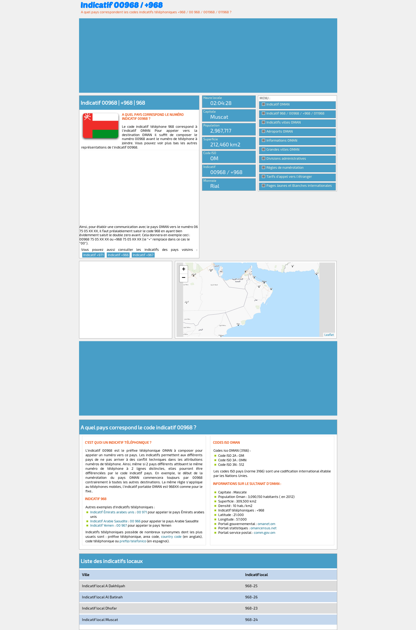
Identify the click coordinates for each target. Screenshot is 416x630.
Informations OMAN (281, 140)
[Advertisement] (208, 55)
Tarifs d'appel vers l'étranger (289, 176)
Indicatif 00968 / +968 (121, 5)
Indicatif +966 (118, 255)
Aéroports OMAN (279, 131)
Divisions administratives (286, 158)
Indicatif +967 (143, 255)
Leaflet (329, 334)
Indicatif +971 (93, 255)
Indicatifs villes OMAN (283, 122)
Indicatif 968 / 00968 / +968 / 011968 (295, 113)
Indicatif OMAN (278, 104)
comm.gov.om (264, 532)
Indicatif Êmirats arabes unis (112, 512)
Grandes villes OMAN (282, 149)
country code (171, 536)
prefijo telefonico (133, 541)
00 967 (121, 525)
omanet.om (266, 524)
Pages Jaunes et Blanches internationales (299, 185)
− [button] (184, 278)
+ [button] (183, 270)
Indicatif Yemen (102, 525)
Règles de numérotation (285, 167)
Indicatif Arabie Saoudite (108, 521)
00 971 (142, 512)
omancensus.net (263, 528)
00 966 (135, 521)
